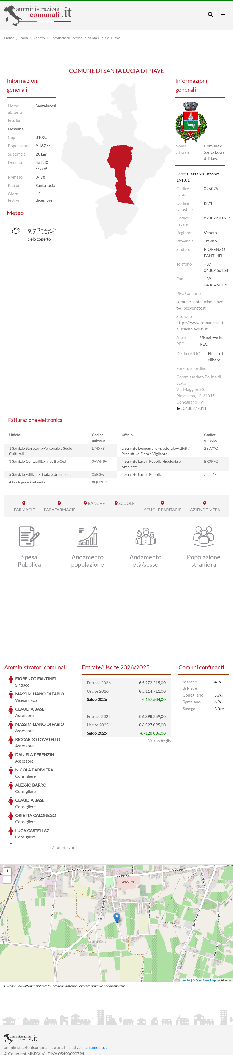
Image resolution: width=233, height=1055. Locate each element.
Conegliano (193, 694)
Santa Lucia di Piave (104, 38)
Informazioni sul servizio (26, 1020)
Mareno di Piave (190, 685)
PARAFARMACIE (59, 509)
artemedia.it (96, 1008)
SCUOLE (126, 503)
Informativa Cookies (107, 1020)
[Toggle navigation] (210, 14)
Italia (24, 38)
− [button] (7, 840)
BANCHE (96, 503)
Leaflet (186, 941)
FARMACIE (24, 509)
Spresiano (192, 701)
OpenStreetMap (206, 941)
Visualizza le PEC (211, 340)
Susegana (191, 708)
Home (9, 38)
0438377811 (195, 408)
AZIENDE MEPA (205, 509)
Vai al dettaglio (63, 808)
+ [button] (7, 832)
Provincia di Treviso (66, 38)
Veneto (39, 38)
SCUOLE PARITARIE (162, 509)
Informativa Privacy (68, 1020)
